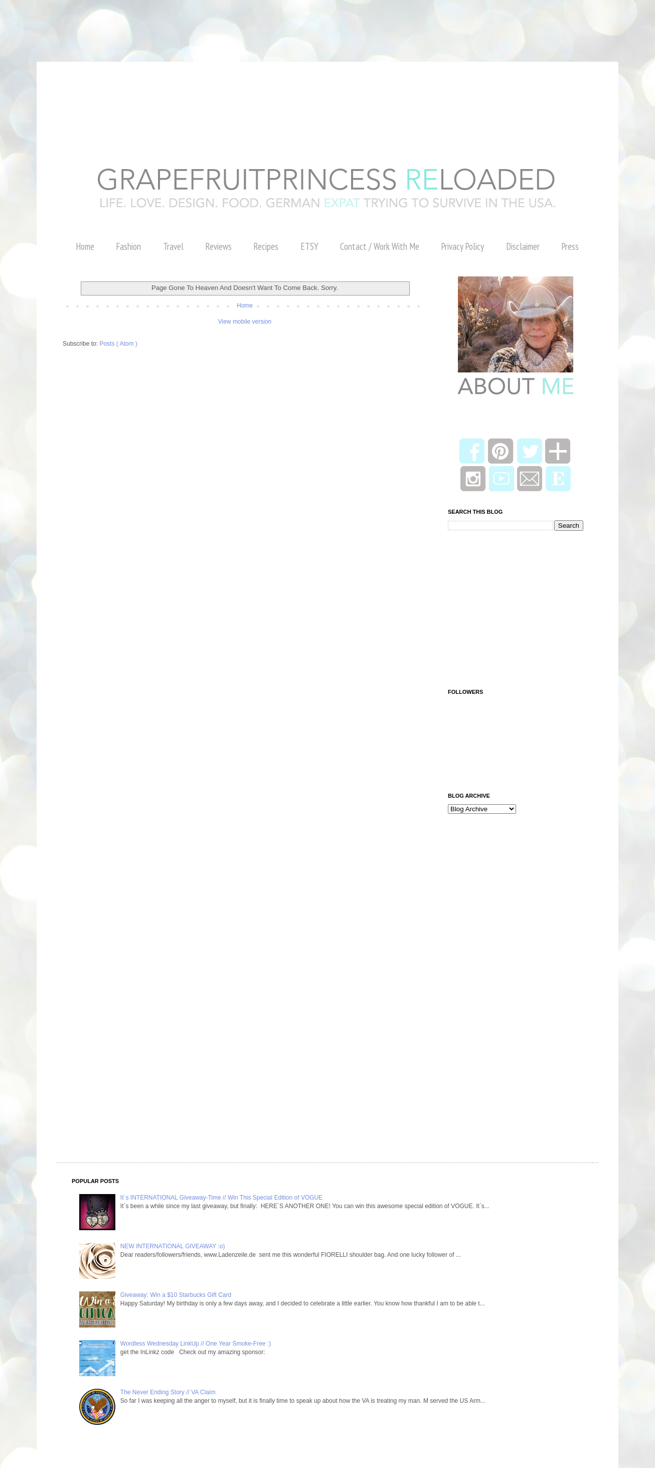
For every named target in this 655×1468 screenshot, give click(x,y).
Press (570, 246)
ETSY (309, 246)
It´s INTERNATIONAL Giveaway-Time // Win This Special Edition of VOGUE (221, 1197)
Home (85, 246)
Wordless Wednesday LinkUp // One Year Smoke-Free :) (195, 1343)
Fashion (128, 246)
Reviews (218, 246)
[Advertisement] (182, 22)
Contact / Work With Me (379, 246)
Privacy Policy (462, 246)
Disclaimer (523, 246)
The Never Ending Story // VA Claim (168, 1392)
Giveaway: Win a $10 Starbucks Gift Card (175, 1294)
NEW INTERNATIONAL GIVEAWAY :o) (172, 1246)
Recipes (265, 246)
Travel (173, 246)
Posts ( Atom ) (118, 343)
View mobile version (245, 321)
